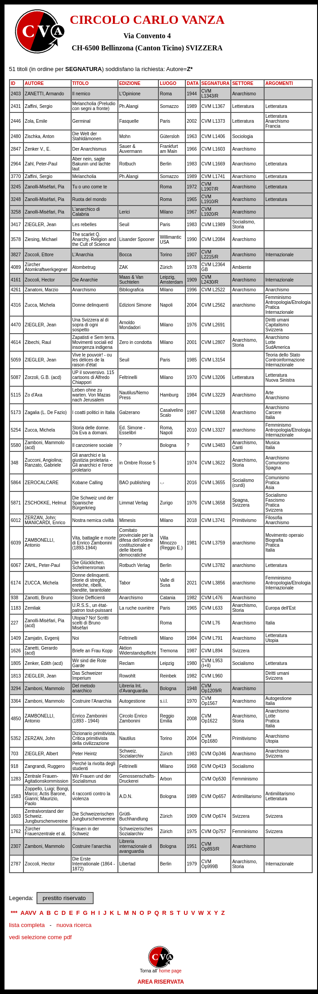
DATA (192, 83)
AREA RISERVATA (161, 982)
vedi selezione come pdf (40, 937)
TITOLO (80, 83)
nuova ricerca (73, 925)
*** (14, 912)
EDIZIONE (129, 83)
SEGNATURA (216, 83)
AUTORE (34, 83)
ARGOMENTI (279, 83)
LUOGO (168, 83)
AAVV (28, 912)
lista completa (27, 925)
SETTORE (242, 83)
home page (170, 970)
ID (13, 83)
